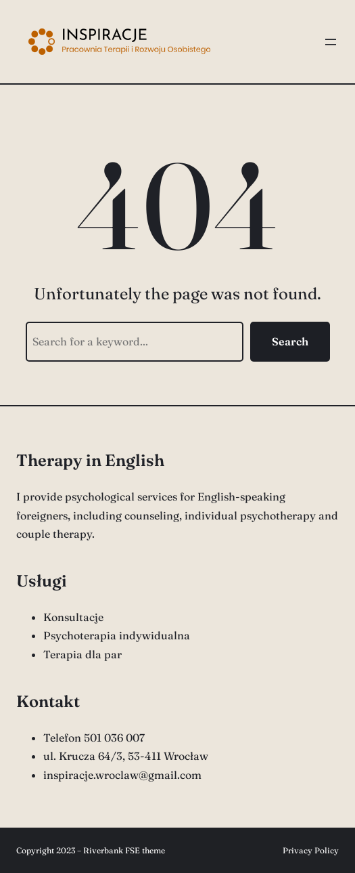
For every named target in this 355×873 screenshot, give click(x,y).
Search (290, 341)
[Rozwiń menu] (331, 42)
